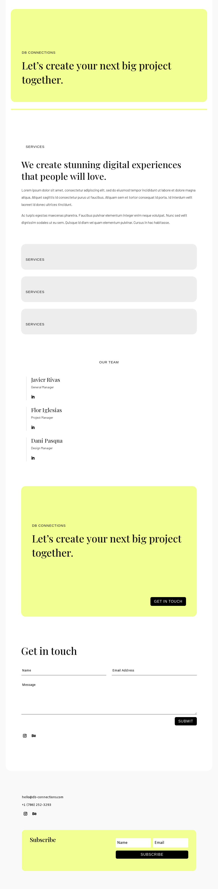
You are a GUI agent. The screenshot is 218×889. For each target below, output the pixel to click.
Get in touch (168, 601)
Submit (185, 721)
